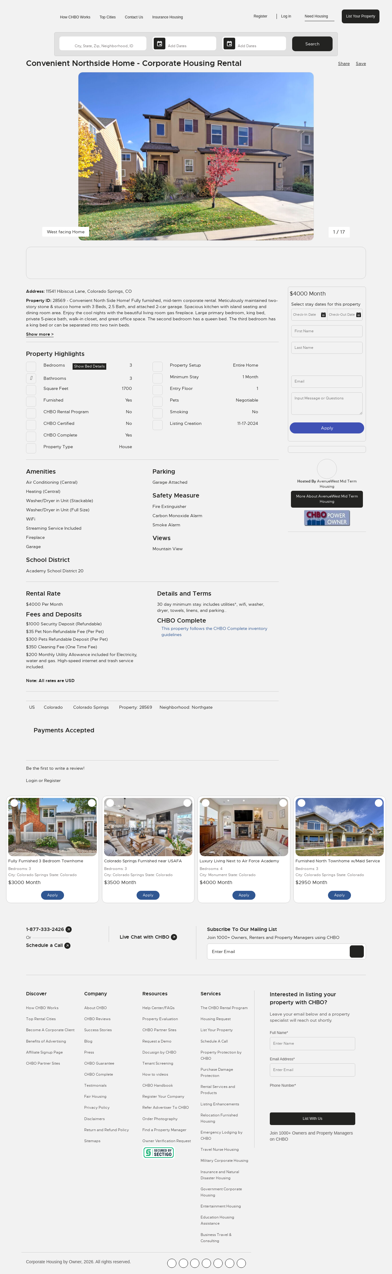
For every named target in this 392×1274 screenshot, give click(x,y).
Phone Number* (283, 1085)
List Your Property (360, 16)
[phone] (310, 364)
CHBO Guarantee (99, 1063)
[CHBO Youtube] (183, 1263)
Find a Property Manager (164, 1129)
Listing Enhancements (220, 1104)
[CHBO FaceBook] (171, 1263)
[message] (327, 403)
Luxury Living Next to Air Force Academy (239, 861)
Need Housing (319, 16)
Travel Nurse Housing (220, 1149)
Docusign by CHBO (159, 1052)
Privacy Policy (97, 1107)
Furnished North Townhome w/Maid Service (338, 861)
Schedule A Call (214, 1041)
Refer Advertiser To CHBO (165, 1107)
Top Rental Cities (41, 1019)
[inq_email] (327, 381)
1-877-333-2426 (49, 929)
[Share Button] (343, 63)
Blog (88, 1041)
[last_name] (327, 348)
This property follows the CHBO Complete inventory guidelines (212, 631)
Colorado (55, 707)
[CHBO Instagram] (206, 1263)
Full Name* (279, 1033)
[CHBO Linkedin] (218, 1263)
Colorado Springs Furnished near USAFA (143, 861)
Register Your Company (163, 1096)
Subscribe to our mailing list (242, 929)
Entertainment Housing (221, 1206)
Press (89, 1052)
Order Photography (160, 1118)
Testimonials (95, 1085)
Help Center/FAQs (158, 1007)
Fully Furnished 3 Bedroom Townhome (45, 861)
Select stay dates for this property (326, 304)
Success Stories (98, 1030)
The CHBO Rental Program (224, 1007)
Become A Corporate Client (50, 1030)
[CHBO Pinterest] (229, 1263)
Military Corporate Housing (224, 1160)
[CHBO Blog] (194, 1263)
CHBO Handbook (157, 1085)
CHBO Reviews (97, 1019)
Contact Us (134, 17)
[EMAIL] (357, 951)
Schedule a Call (48, 945)
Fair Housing (95, 1096)
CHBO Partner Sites (43, 1063)
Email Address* (282, 1059)
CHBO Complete (98, 1074)
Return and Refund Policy (106, 1129)
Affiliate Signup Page (44, 1052)
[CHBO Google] (241, 1263)
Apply (327, 428)
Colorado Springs (92, 707)
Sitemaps (92, 1141)
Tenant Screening (157, 1063)
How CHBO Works (75, 17)
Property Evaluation (160, 1019)
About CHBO (95, 1007)
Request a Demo (157, 1041)
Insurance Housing (167, 17)
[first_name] (327, 331)
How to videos (155, 1074)
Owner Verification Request (166, 1141)
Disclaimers (94, 1118)
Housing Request (216, 1019)
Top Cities (108, 17)
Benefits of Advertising (46, 1041)
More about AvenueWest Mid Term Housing (327, 499)
